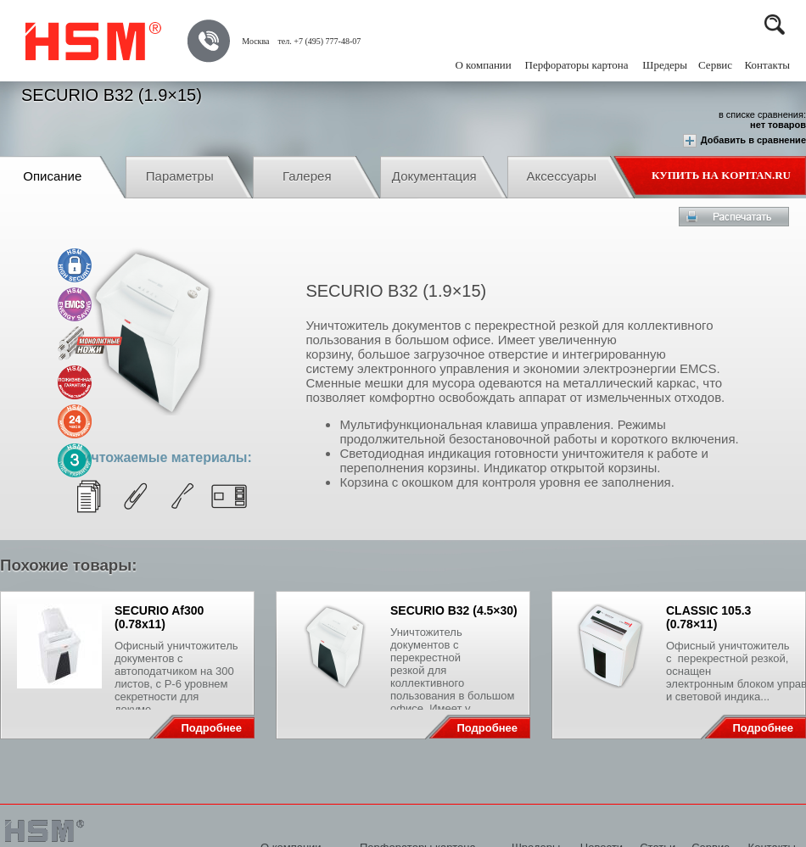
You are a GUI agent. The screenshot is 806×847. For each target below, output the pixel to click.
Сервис (715, 65)
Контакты (767, 65)
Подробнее (211, 728)
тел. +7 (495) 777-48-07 (319, 41)
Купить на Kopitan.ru (721, 175)
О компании (483, 65)
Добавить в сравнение (744, 141)
